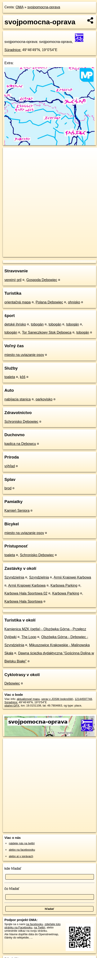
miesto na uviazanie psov (24, 355)
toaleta (9, 377)
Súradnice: (12, 50)
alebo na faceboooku (22, 849)
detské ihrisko (15, 324)
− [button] (10, 161)
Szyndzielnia (14, 577)
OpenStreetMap (35, 250)
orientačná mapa (17, 302)
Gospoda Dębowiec (41, 280)
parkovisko (43, 399)
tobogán (37, 324)
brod (7, 488)
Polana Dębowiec (49, 302)
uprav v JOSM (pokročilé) (57, 699)
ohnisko (74, 302)
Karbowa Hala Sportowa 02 (25, 593)
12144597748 (83, 699)
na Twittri (39, 927)
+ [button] (10, 155)
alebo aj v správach (21, 856)
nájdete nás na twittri (22, 843)
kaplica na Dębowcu (20, 444)
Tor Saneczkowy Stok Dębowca (46, 332)
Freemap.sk (58, 250)
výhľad (9, 466)
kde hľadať (12, 868)
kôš (22, 377)
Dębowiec (12, 683)
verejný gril (12, 280)
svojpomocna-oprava (43, 7)
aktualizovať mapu (28, 699)
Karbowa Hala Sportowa (23, 601)
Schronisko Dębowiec (21, 421)
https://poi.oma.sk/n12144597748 (23, 253)
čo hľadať (11, 889)
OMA (20, 7)
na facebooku (34, 924)
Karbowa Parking (63, 585)
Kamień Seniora (17, 510)
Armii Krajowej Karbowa (72, 577)
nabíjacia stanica (17, 399)
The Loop (28, 637)
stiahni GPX (11, 705)
